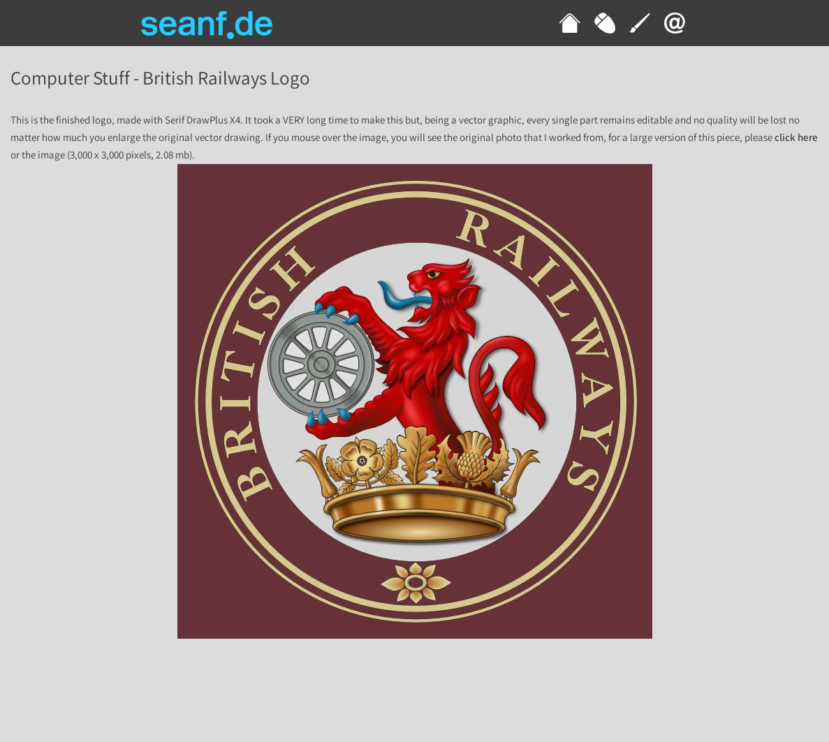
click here (796, 137)
